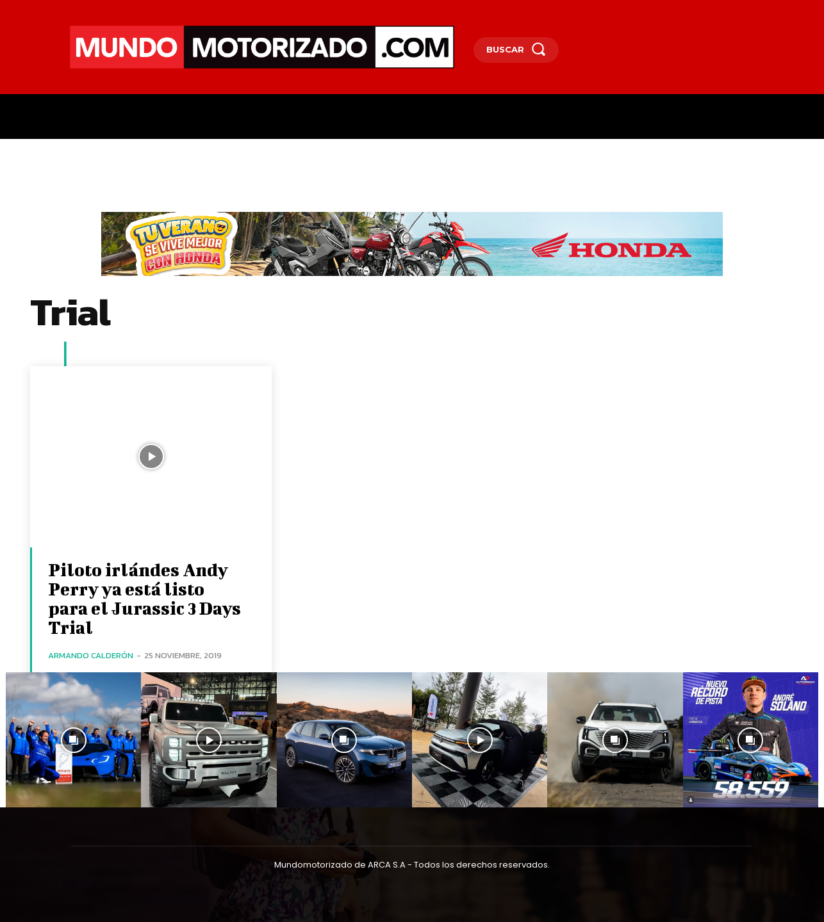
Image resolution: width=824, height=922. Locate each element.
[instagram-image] (73, 739)
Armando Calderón (90, 655)
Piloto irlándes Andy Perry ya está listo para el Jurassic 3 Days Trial (144, 598)
